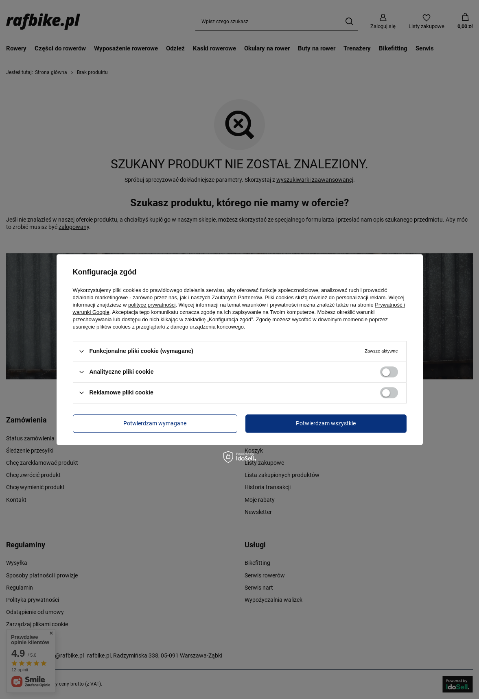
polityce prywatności (151, 305)
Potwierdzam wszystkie (326, 423)
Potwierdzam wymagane (154, 423)
